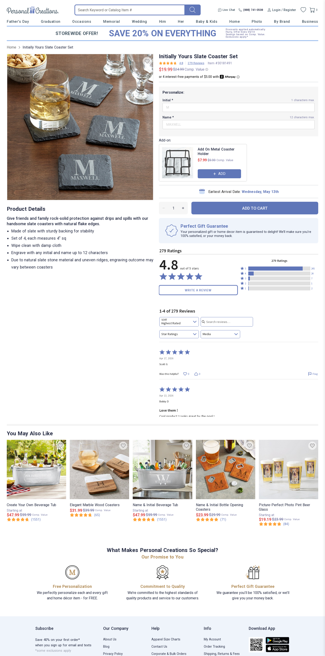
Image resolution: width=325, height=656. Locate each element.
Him (162, 21)
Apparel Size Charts (165, 639)
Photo (257, 21)
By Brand (282, 21)
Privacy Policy (113, 654)
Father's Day (18, 21)
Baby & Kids (206, 21)
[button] (279, 269)
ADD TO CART (255, 208)
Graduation (50, 21)
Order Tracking (214, 646)
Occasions (81, 21)
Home (234, 21)
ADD (221, 174)
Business (310, 21)
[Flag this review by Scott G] (312, 373)
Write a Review (198, 290)
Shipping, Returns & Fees (222, 654)
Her (181, 21)
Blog (106, 646)
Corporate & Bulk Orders (168, 654)
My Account (212, 639)
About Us (109, 639)
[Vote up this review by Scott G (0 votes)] (186, 373)
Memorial (111, 21)
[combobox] (179, 322)
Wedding (139, 21)
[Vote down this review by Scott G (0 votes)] (197, 373)
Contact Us (159, 646)
